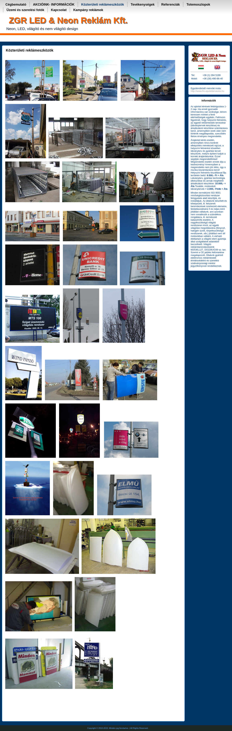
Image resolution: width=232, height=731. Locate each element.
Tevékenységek (143, 4)
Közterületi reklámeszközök (102, 4)
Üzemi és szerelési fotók (25, 10)
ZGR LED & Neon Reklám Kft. (68, 20)
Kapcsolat (59, 10)
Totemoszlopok (198, 4)
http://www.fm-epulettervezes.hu (207, 91)
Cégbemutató (15, 4)
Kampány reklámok (88, 10)
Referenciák (170, 4)
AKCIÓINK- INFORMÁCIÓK (53, 4)
